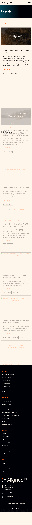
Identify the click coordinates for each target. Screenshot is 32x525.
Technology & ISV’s (7, 424)
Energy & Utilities (6, 401)
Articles (4, 434)
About (3, 463)
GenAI (3, 392)
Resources (5, 430)
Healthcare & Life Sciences (9, 407)
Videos (3, 454)
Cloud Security (6, 386)
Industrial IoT (5, 410)
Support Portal (9, 497)
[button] (29, 2)
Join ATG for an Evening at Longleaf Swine (16, 93)
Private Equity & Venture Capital (10, 415)
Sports (3, 421)
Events (18, 88)
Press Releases (6, 442)
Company (4, 460)
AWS (4, 114)
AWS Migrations (6, 380)
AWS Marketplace (6, 377)
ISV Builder (5, 445)
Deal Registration (6, 469)
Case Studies (5, 436)
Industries (5, 398)
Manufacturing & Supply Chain (10, 413)
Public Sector (5, 418)
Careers (4, 466)
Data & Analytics (6, 389)
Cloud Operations (6, 383)
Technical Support (7, 451)
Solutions (5, 371)
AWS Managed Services (8, 375)
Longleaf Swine (12, 114)
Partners (4, 448)
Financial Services (6, 404)
